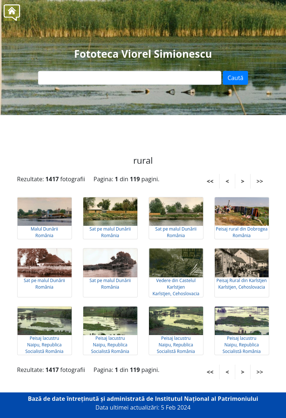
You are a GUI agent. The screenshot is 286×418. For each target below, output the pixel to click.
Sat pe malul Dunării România (110, 232)
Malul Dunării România (44, 232)
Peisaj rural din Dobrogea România (242, 232)
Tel (156, 132)
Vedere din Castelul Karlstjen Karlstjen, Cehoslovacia (175, 287)
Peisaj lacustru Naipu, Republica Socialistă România (44, 344)
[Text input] (129, 78)
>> (259, 181)
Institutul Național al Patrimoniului (206, 399)
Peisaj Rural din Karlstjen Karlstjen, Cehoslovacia (242, 283)
